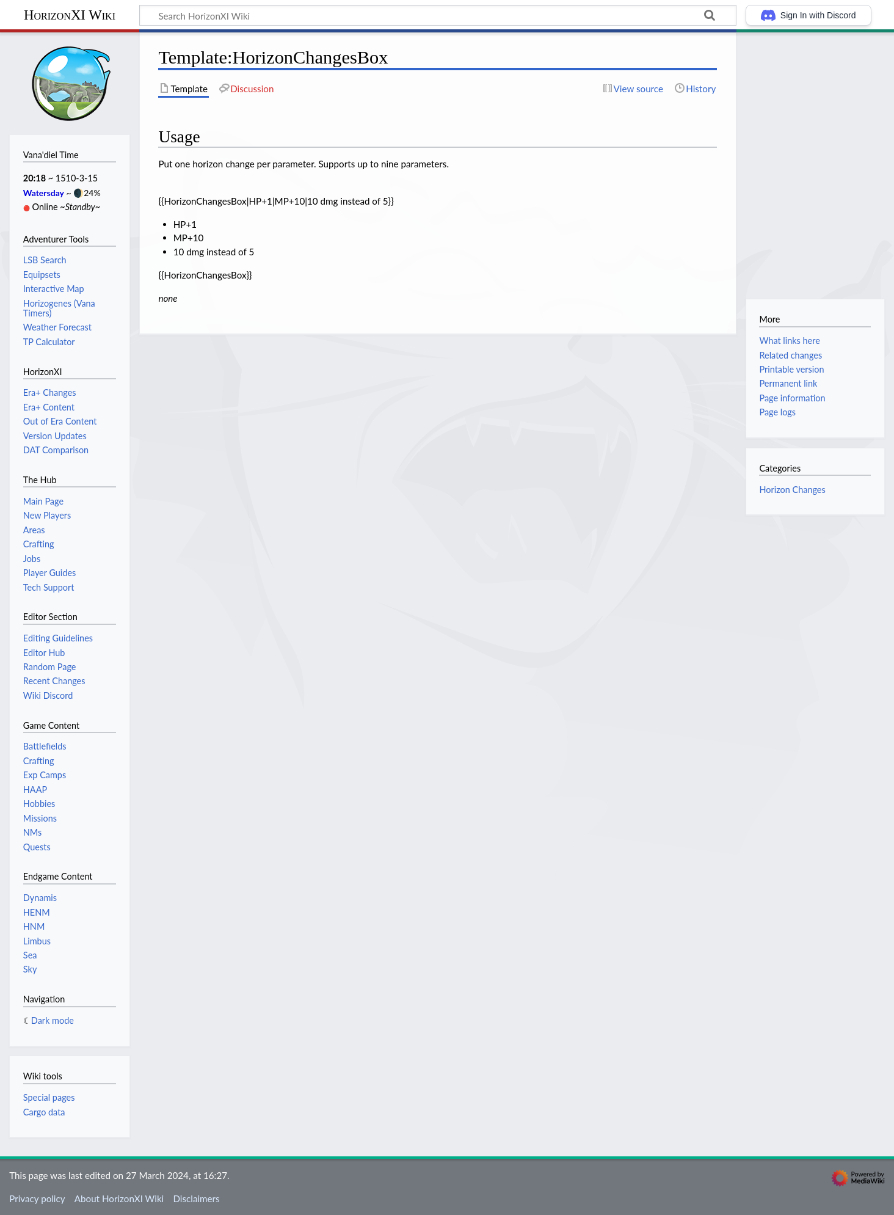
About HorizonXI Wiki (119, 1198)
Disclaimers (196, 1198)
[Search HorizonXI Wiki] (438, 15)
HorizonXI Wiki (69, 15)
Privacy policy (37, 1198)
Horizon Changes (792, 489)
